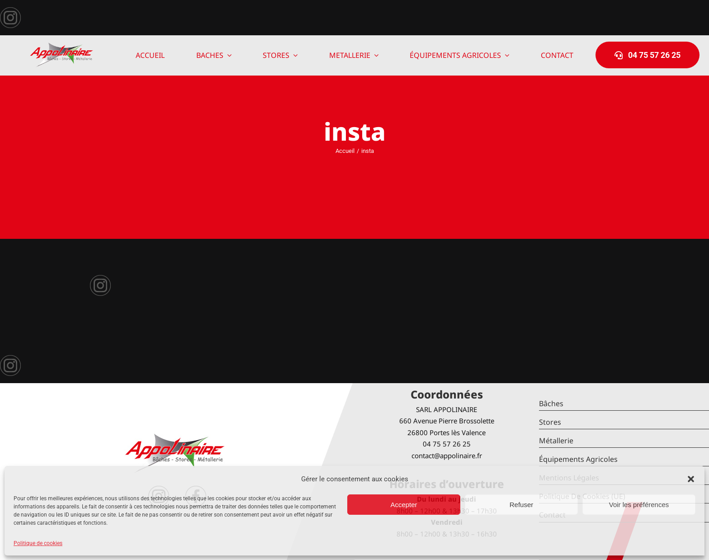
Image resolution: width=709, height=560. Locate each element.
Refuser (522, 504)
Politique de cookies (38, 543)
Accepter (403, 504)
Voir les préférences (639, 504)
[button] (690, 479)
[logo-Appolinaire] (61, 46)
